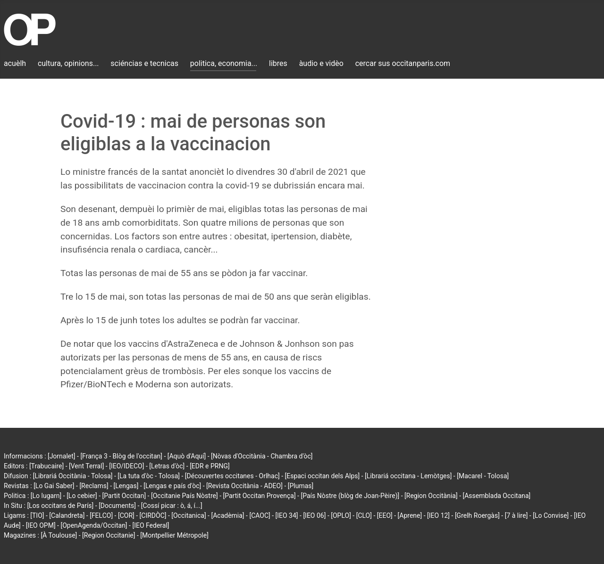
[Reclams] (93, 486)
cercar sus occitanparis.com (402, 63)
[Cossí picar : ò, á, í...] (171, 505)
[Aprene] (410, 515)
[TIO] (37, 515)
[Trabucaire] (46, 466)
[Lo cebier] (82, 495)
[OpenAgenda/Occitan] (93, 525)
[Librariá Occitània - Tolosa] (73, 476)
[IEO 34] (287, 515)
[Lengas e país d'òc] (172, 486)
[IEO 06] (314, 515)
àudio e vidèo (321, 63)
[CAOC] (259, 515)
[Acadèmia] (227, 515)
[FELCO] (101, 515)
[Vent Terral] (86, 466)
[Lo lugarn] (46, 495)
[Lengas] (126, 486)
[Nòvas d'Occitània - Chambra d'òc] (261, 456)
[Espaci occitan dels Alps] (322, 476)
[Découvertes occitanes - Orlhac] (232, 476)
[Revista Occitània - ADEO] (244, 486)
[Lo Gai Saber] (54, 486)
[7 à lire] (516, 515)
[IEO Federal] (150, 525)
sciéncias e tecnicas (144, 63)
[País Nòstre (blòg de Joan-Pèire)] (350, 495)
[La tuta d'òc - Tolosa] (148, 476)
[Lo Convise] (551, 515)
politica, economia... (223, 63)
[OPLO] (341, 515)
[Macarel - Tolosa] (483, 476)
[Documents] (117, 505)
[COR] (126, 515)
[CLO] (364, 515)
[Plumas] (301, 486)
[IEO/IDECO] (126, 466)
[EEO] (385, 515)
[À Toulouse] (59, 535)
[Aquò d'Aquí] (187, 456)
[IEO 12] (438, 515)
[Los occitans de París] (60, 505)
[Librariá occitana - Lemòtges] (408, 476)
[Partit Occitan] (124, 495)
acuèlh (15, 63)
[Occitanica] (188, 515)
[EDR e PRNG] (210, 466)
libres (278, 63)
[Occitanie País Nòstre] (184, 495)
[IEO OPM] (41, 525)
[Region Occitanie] (108, 535)
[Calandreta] (66, 515)
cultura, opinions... (68, 63)
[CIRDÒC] (153, 515)
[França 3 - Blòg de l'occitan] (121, 456)
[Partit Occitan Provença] (259, 495)
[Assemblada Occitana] (497, 495)
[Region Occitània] (431, 495)
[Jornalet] (62, 456)
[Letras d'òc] (167, 466)
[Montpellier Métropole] (174, 535)
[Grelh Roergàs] (477, 515)
